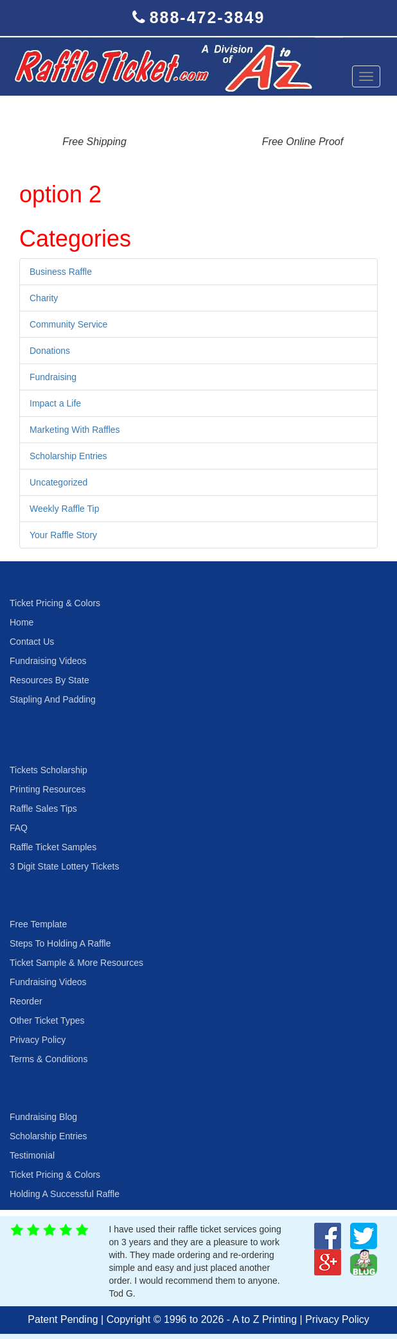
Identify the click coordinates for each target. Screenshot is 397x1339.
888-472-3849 (207, 17)
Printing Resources (47, 789)
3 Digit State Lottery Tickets (64, 866)
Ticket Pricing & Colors (55, 603)
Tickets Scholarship (48, 770)
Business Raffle (61, 272)
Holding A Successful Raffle (64, 1194)
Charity (44, 298)
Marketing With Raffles (75, 429)
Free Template (38, 924)
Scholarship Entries (68, 456)
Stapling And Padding (53, 699)
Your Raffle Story (63, 535)
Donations (50, 351)
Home (21, 622)
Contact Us (32, 641)
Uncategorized (58, 482)
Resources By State (49, 680)
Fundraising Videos (48, 661)
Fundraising (53, 377)
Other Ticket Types (47, 1020)
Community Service (68, 324)
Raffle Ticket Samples (53, 847)
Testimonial (32, 1155)
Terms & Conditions (48, 1059)
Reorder (26, 1001)
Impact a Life (55, 403)
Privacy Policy (38, 1040)
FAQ (19, 828)
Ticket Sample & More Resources (76, 963)
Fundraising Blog (43, 1117)
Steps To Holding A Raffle (60, 943)
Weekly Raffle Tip (64, 508)
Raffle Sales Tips (43, 808)
